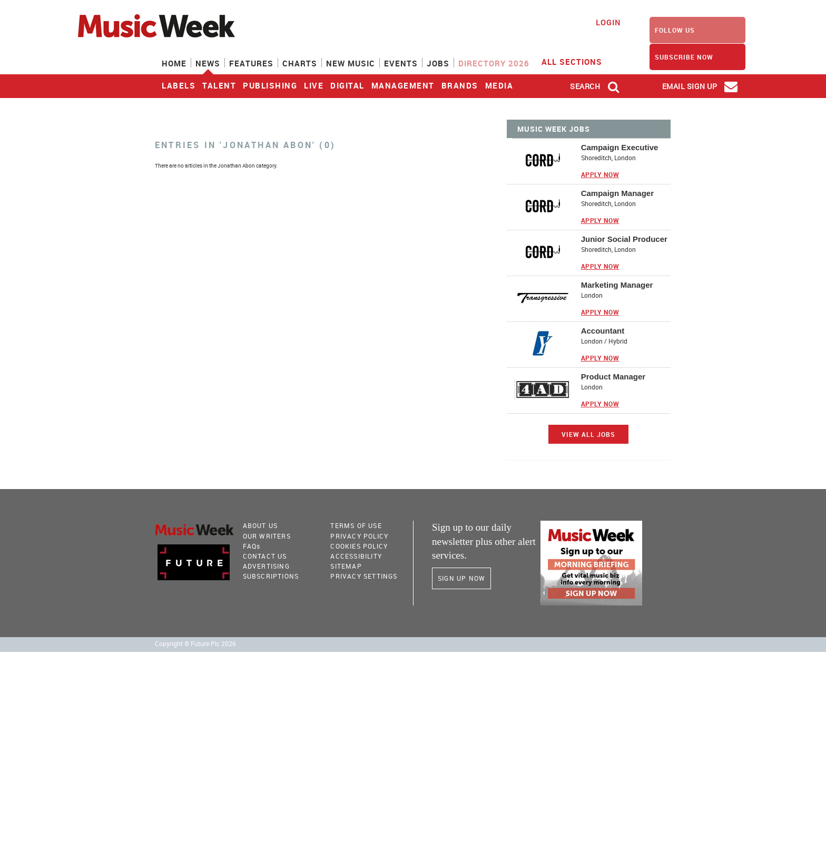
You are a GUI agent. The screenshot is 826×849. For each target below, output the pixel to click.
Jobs (438, 63)
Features (251, 63)
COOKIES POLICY (359, 546)
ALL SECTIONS (578, 61)
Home (174, 63)
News (207, 63)
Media (499, 85)
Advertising (266, 566)
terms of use (355, 525)
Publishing (270, 85)
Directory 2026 (493, 63)
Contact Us (265, 556)
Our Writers (267, 536)
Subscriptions (271, 576)
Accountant (603, 330)
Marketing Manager (617, 284)
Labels (178, 85)
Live (313, 85)
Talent (219, 85)
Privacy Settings (363, 576)
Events (401, 63)
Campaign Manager (617, 193)
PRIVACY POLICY (359, 536)
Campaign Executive (619, 147)
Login (608, 22)
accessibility (356, 556)
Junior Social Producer (624, 239)
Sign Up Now (461, 578)
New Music (350, 63)
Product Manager (613, 376)
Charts (299, 63)
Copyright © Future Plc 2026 (195, 644)
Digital (347, 85)
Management (403, 85)
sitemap (345, 566)
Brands (459, 85)
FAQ (252, 546)
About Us (260, 525)
